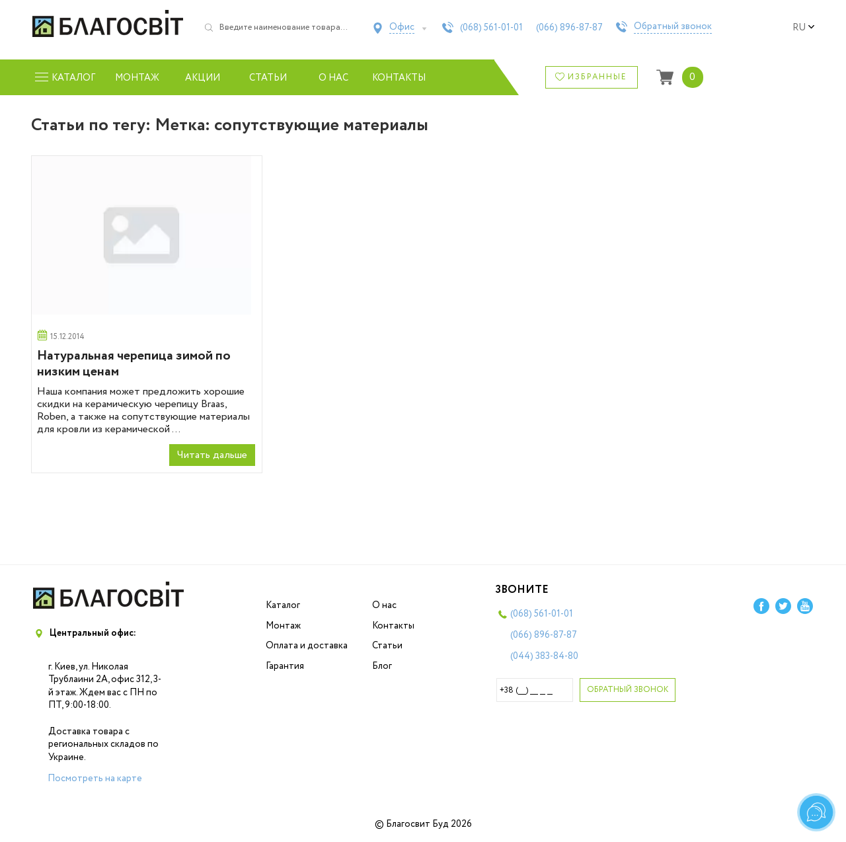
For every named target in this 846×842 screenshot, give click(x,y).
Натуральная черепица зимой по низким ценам (134, 363)
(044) (544, 656)
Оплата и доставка (307, 645)
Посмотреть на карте (95, 778)
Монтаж (137, 78)
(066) (569, 28)
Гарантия (285, 666)
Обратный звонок (673, 27)
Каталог (283, 605)
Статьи (268, 78)
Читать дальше (212, 455)
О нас (333, 78)
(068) (491, 28)
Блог (382, 666)
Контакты (399, 78)
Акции (202, 78)
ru (803, 28)
